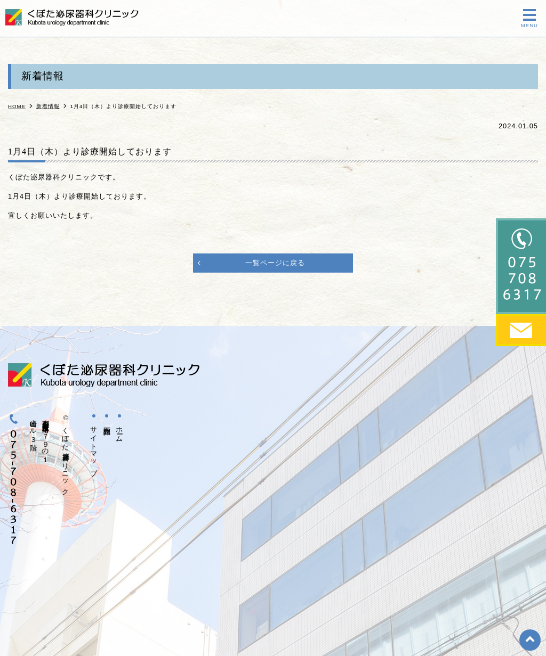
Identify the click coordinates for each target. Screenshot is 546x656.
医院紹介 (106, 423)
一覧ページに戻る (275, 263)
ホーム (119, 430)
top (530, 640)
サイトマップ (94, 447)
